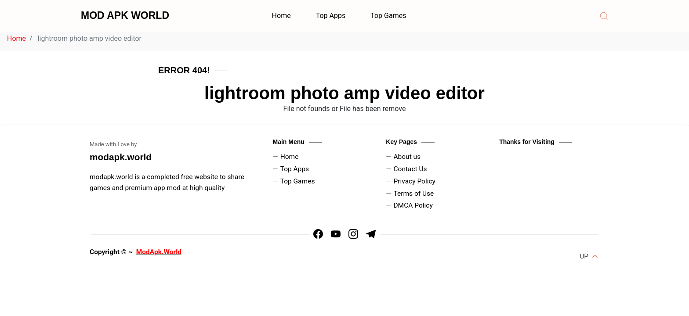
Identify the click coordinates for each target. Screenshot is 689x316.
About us (407, 157)
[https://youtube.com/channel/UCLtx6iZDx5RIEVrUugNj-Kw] (335, 234)
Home (281, 15)
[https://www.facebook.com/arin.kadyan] (318, 234)
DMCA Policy (412, 205)
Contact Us (410, 169)
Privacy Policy (414, 181)
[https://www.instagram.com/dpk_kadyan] (353, 234)
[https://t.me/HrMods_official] (371, 234)
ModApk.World (158, 252)
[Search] (603, 15)
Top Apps (331, 15)
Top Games (388, 15)
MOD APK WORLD (125, 15)
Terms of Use (413, 194)
